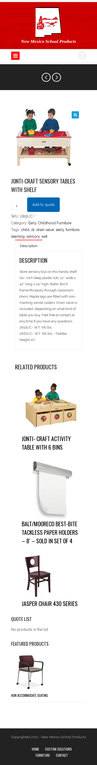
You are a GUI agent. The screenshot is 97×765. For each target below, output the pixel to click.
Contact (62, 755)
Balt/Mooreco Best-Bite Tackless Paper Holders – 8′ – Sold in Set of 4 (50, 532)
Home (35, 749)
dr (32, 230)
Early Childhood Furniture (49, 223)
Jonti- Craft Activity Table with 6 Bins (46, 442)
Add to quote (43, 205)
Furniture (43, 755)
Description (29, 246)
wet (44, 236)
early (60, 230)
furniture (72, 230)
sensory (33, 236)
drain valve (45, 230)
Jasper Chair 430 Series (50, 603)
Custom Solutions (58, 749)
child (25, 230)
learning (18, 236)
